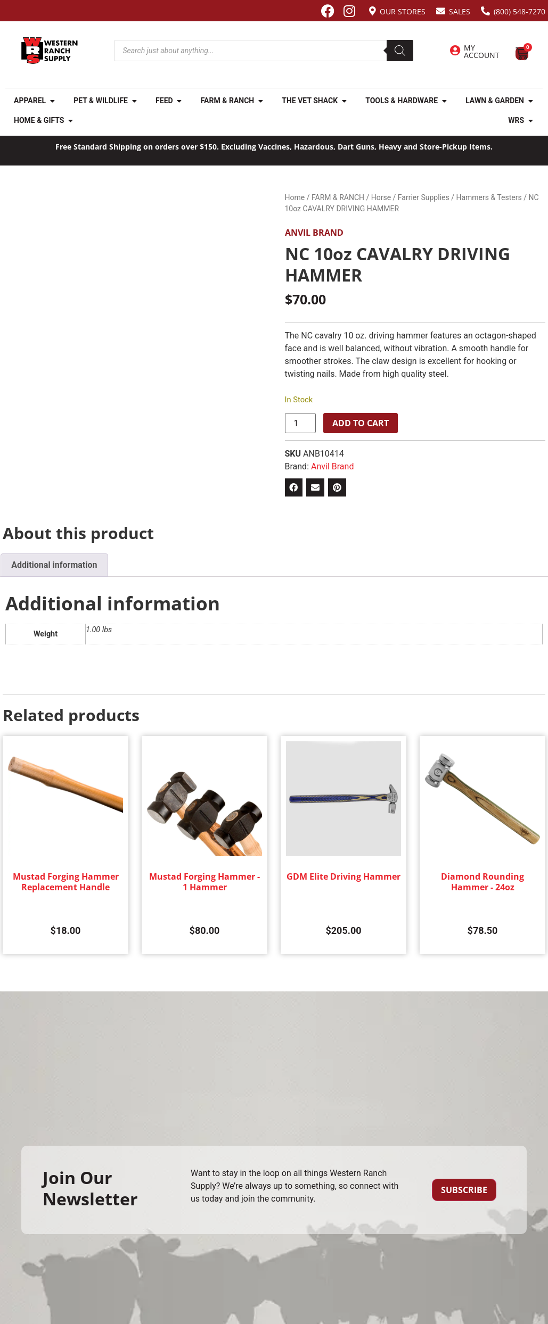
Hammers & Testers (488, 197)
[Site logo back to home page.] (49, 50)
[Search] (400, 50)
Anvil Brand (314, 232)
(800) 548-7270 (519, 11)
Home (295, 197)
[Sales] (440, 10)
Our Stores (403, 11)
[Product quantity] (300, 423)
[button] (294, 487)
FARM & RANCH (338, 197)
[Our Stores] (372, 10)
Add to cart (360, 423)
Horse (381, 197)
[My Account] (454, 50)
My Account (482, 51)
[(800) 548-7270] (485, 10)
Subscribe (464, 1190)
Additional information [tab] (54, 565)
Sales (459, 11)
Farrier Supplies (423, 197)
